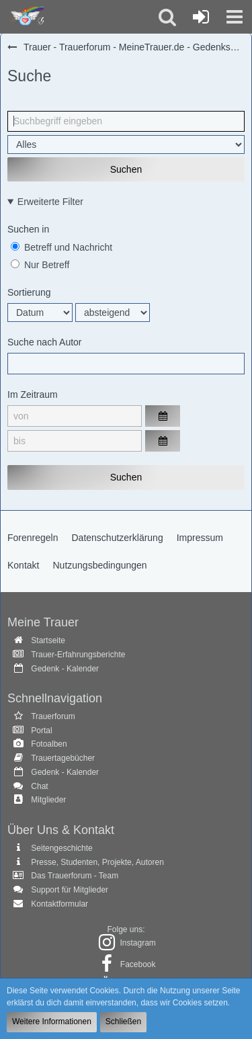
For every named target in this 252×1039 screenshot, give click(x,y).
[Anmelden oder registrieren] (200, 16)
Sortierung (29, 292)
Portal (41, 730)
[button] (234, 16)
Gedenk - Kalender (65, 668)
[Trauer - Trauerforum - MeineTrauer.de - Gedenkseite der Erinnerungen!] (25, 16)
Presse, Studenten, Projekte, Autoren (97, 862)
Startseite (48, 640)
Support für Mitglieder (69, 890)
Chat (39, 786)
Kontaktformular (59, 904)
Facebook (138, 964)
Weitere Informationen (51, 1021)
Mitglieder (48, 799)
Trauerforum (53, 716)
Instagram (137, 943)
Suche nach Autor (44, 342)
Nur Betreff (40, 264)
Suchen (126, 169)
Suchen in (28, 229)
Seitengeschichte (61, 848)
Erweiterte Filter (50, 201)
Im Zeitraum (32, 394)
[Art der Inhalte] (126, 144)
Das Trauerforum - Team (74, 875)
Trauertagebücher (63, 758)
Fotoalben (49, 744)
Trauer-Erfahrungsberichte (78, 654)
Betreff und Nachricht (61, 247)
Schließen (123, 1021)
